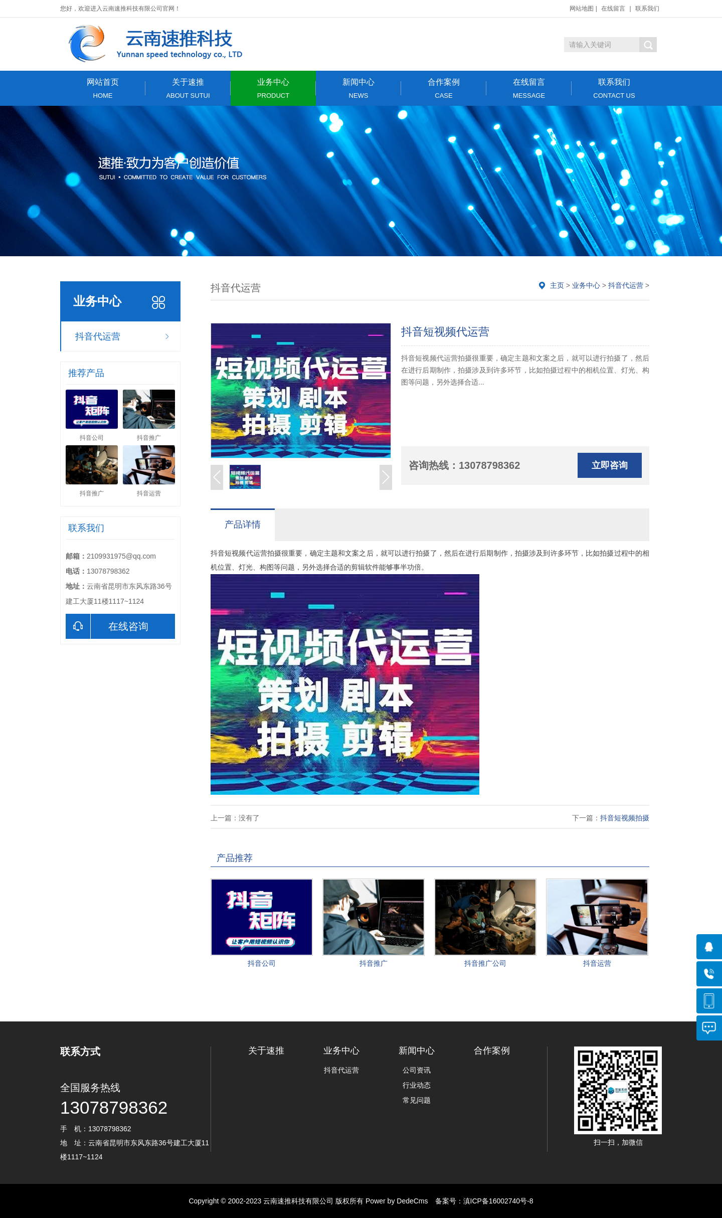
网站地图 (582, 8)
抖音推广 (373, 963)
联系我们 (647, 8)
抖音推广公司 (485, 963)
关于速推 (188, 88)
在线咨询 (107, 626)
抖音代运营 (97, 336)
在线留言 (613, 8)
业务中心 (273, 88)
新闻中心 (358, 88)
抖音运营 (597, 963)
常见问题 (417, 1100)
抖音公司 (262, 963)
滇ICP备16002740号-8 (498, 1201)
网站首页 (102, 88)
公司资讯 (417, 1070)
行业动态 (417, 1085)
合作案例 (443, 88)
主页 (557, 285)
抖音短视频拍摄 (624, 818)
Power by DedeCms (397, 1201)
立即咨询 (610, 465)
